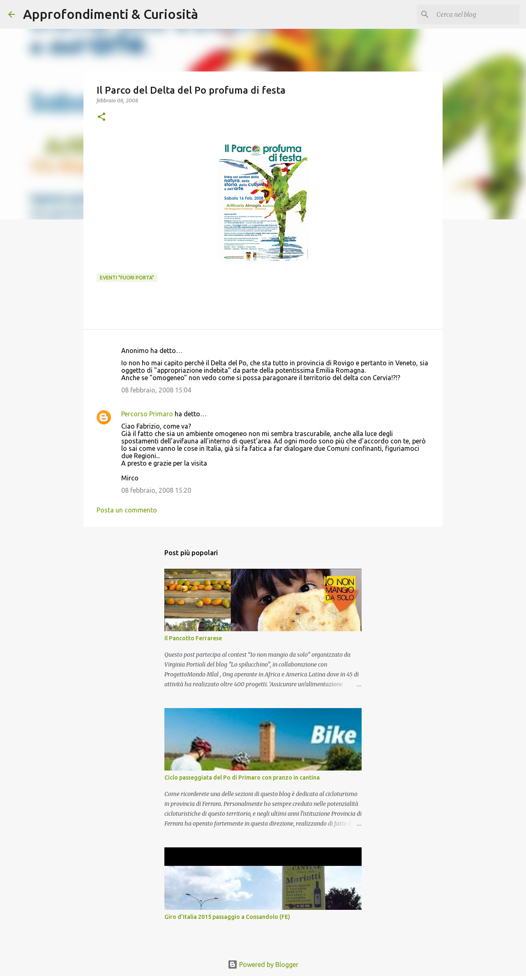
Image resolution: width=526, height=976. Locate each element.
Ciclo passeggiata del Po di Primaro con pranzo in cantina (242, 777)
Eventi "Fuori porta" (127, 277)
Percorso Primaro (147, 414)
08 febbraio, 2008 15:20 (156, 490)
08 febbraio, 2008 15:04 (156, 390)
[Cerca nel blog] (476, 14)
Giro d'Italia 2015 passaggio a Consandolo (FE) (227, 917)
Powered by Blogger (263, 964)
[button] (101, 117)
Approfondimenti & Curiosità (110, 14)
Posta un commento (127, 510)
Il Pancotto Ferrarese (193, 638)
